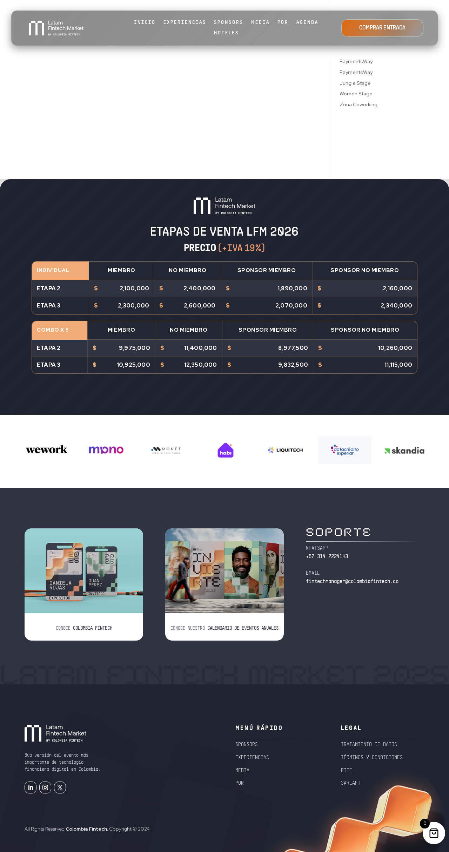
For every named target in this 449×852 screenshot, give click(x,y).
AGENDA (307, 22)
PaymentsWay (356, 61)
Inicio (145, 22)
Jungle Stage (355, 83)
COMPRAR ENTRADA (382, 28)
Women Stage (356, 93)
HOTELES (226, 33)
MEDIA (260, 22)
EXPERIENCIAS (184, 22)
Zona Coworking (358, 104)
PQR (283, 22)
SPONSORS (228, 22)
